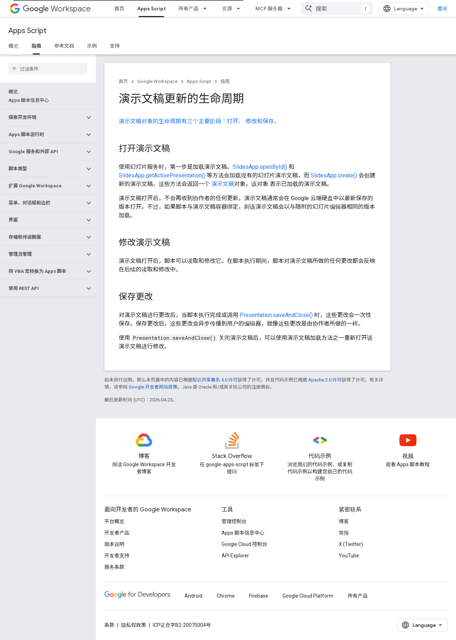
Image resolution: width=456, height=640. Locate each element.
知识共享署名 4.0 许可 (215, 380)
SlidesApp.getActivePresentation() (162, 175)
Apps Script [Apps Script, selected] (151, 8)
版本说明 (114, 544)
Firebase (258, 596)
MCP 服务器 (269, 8)
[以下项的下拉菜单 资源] (240, 8)
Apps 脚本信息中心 (243, 533)
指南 (225, 81)
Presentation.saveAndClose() (276, 315)
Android (193, 596)
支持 (115, 46)
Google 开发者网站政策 (153, 387)
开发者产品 (116, 533)
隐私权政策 (133, 625)
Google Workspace (157, 81)
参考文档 (64, 46)
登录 (442, 8)
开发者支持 (116, 555)
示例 (92, 46)
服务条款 (114, 567)
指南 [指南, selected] (36, 46)
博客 (344, 521)
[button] (42, 117)
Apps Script (27, 30)
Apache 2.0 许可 (325, 380)
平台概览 (114, 521)
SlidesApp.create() (334, 175)
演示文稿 (222, 184)
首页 (119, 8)
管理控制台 (234, 521)
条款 (109, 625)
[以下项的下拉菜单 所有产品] (207, 8)
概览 (14, 46)
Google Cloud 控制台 (244, 544)
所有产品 (188, 8)
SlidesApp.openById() (260, 166)
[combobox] (337, 8)
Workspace (57, 9)
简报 (344, 533)
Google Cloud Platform (308, 596)
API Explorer (235, 555)
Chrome (226, 596)
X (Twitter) (351, 544)
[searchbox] (48, 68)
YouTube (349, 555)
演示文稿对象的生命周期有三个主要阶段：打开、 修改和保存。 (199, 121)
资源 (227, 8)
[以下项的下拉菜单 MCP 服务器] (291, 8)
